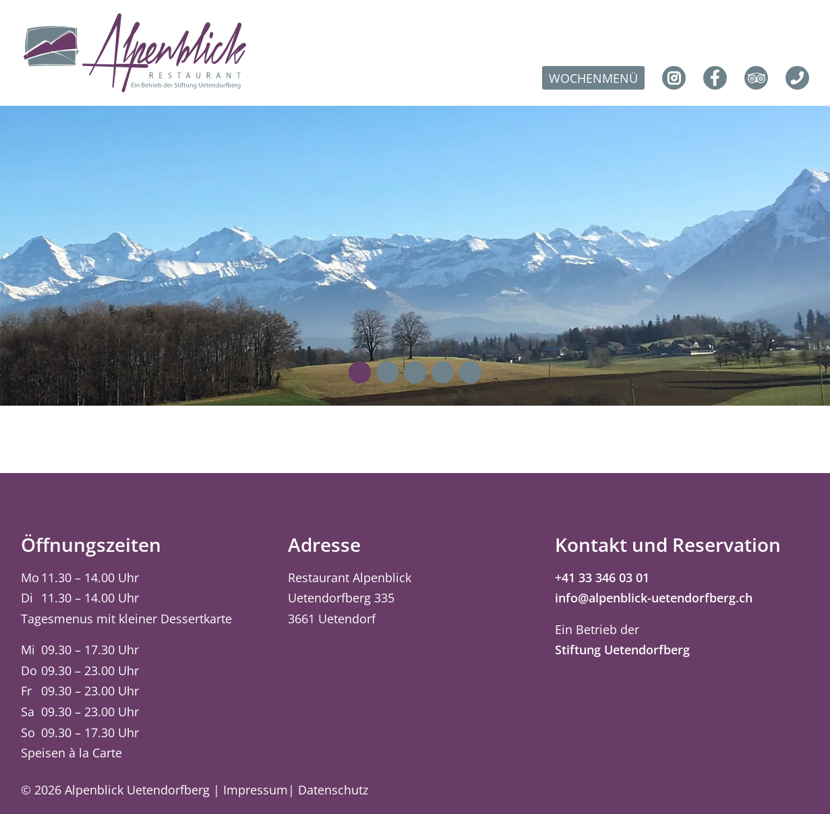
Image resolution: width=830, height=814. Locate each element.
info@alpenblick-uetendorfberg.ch (653, 598)
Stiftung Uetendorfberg (622, 649)
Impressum (255, 790)
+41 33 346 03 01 (602, 577)
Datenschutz (333, 790)
